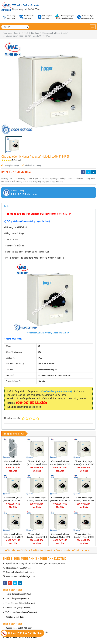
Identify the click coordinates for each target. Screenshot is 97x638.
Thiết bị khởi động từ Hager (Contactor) (21, 612)
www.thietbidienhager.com (24, 576)
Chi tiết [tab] (6, 206)
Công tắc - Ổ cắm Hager (14, 617)
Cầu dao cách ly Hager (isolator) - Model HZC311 (13, 464)
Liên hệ (86, 550)
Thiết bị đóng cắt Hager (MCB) (17, 598)
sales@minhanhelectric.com (22, 572)
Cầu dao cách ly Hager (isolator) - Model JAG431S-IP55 (48, 333)
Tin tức (76, 550)
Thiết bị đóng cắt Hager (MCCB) (18, 594)
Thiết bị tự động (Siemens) (40, 550)
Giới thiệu (22, 550)
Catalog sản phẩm (62, 550)
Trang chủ (10, 550)
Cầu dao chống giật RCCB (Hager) (18, 628)
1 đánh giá (16, 160)
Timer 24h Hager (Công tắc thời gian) (20, 603)
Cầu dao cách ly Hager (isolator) (18, 607)
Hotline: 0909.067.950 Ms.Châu (21, 633)
